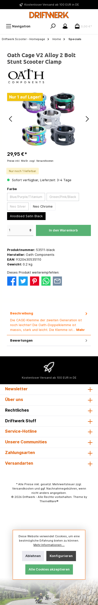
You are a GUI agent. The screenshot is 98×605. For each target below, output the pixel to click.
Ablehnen (33, 556)
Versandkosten (23, 488)
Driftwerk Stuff (20, 420)
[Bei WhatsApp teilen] (46, 281)
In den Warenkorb (63, 230)
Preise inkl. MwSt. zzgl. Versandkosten (30, 160)
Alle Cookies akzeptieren (49, 569)
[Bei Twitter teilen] (23, 281)
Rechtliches (17, 410)
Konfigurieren (61, 556)
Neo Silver (18, 206)
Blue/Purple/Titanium (26, 197)
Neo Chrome (43, 206)
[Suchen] (53, 26)
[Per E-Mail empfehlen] (57, 281)
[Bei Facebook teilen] (11, 281)
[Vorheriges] (11, 119)
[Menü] (18, 26)
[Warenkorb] (83, 26)
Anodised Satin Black (26, 216)
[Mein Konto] (65, 26)
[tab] (49, 321)
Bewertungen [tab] (49, 340)
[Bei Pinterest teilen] (34, 281)
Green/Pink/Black (62, 197)
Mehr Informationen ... (49, 545)
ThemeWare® (49, 501)
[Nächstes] (87, 119)
